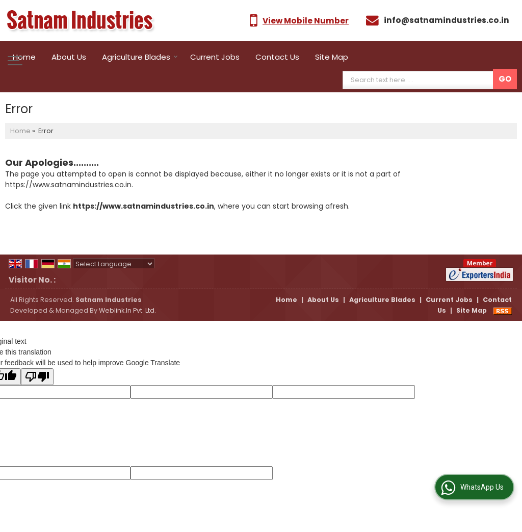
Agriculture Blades (140, 57)
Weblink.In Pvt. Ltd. (127, 310)
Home (24, 57)
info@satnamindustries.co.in (446, 20)
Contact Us (277, 57)
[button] (306, 20)
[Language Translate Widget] (113, 264)
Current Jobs (215, 57)
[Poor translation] (37, 376)
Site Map (331, 57)
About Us (68, 57)
